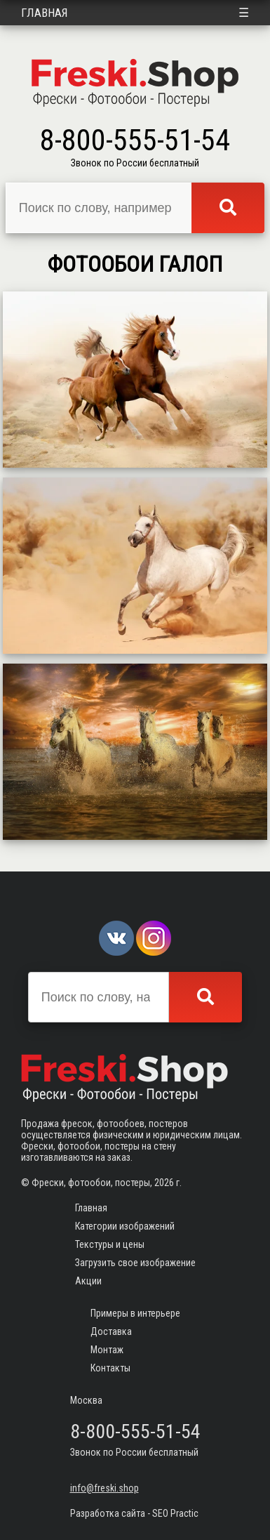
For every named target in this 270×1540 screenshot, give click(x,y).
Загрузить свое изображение (135, 1262)
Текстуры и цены (109, 1244)
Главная (44, 13)
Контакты (110, 1368)
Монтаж (106, 1349)
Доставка (111, 1331)
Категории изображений (125, 1226)
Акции (88, 1280)
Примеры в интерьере (135, 1313)
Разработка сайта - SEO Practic (134, 1513)
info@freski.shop (104, 1488)
